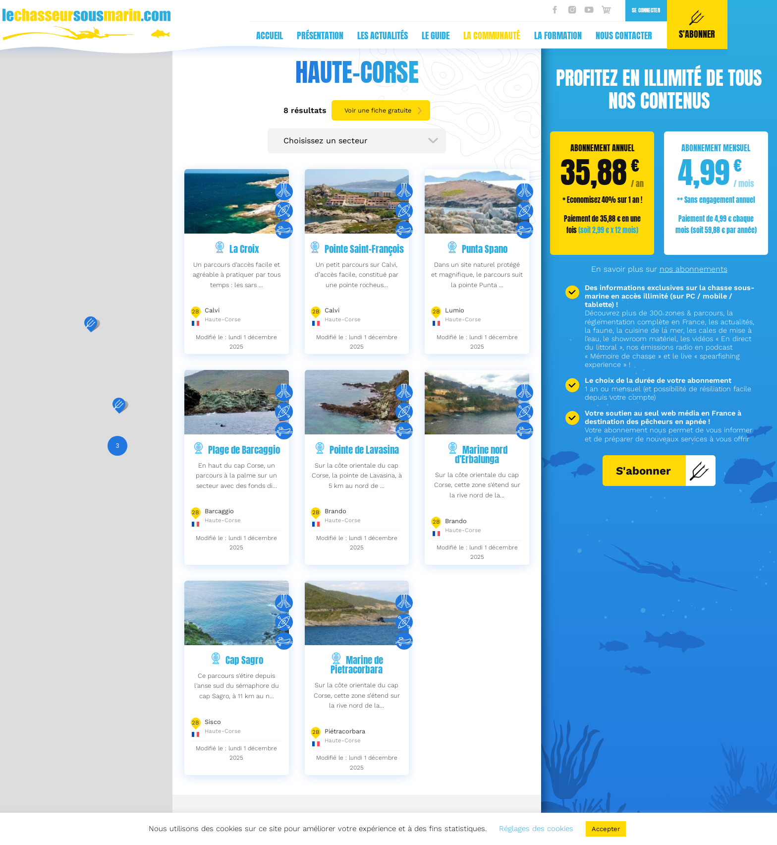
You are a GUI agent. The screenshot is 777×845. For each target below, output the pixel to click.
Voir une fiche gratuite (377, 110)
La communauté (305, 35)
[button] (90, 324)
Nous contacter (437, 35)
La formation (371, 35)
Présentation (134, 35)
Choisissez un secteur (325, 140)
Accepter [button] (606, 829)
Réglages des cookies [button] (536, 828)
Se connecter (459, 10)
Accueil (83, 35)
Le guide (249, 35)
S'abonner (663, 471)
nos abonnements (693, 269)
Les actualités (196, 35)
